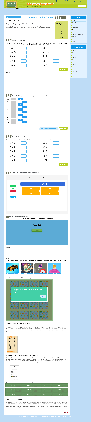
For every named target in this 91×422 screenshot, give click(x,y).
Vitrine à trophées (75, 39)
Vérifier (63, 70)
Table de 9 (74, 69)
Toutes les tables (75, 29)
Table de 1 (74, 50)
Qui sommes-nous (63, 420)
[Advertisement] (36, 12)
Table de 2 (74, 52)
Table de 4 (74, 57)
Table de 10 (74, 71)
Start (42, 300)
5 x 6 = (46, 48)
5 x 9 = (46, 60)
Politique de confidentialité (49, 420)
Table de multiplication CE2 (77, 34)
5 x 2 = (13, 52)
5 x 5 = (13, 65)
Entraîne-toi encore (49, 130)
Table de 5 (74, 59)
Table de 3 (74, 55)
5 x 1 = (13, 48)
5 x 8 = (46, 56)
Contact (73, 41)
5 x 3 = (13, 56)
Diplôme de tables (75, 27)
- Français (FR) (81, 5)
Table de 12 (74, 76)
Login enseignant (60, 1)
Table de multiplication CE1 (77, 32)
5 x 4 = (13, 60)
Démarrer (37, 234)
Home (73, 20)
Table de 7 (74, 64)
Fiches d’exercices (75, 36)
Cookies (71, 420)
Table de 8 (74, 66)
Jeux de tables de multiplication (78, 22)
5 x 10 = (45, 65)
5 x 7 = (46, 52)
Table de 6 (74, 62)
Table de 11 (74, 73)
